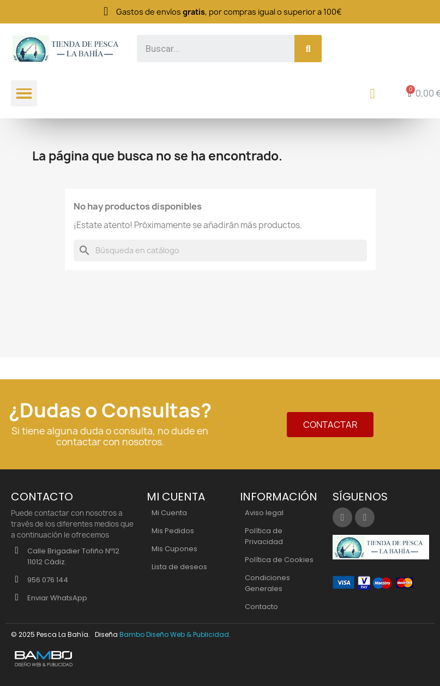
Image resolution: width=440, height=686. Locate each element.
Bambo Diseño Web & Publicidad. (175, 634)
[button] (330, 424)
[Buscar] (220, 250)
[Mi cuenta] (372, 94)
